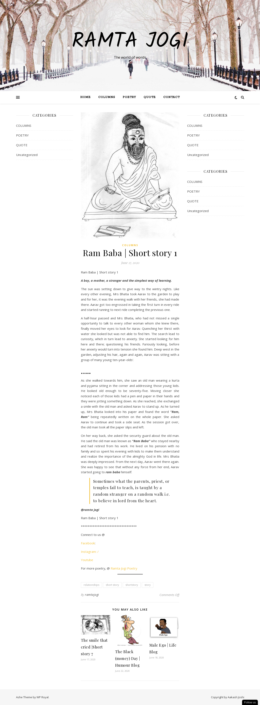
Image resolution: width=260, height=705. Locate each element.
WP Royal (43, 697)
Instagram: (89, 551)
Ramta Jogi (130, 41)
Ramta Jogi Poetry (123, 568)
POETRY (22, 135)
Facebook (88, 543)
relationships (91, 585)
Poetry (129, 97)
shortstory (131, 585)
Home (85, 97)
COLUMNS (23, 125)
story (147, 585)
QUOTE (150, 97)
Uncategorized (27, 155)
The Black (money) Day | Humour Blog (127, 658)
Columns (106, 97)
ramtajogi (92, 595)
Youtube (87, 560)
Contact (171, 97)
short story (112, 585)
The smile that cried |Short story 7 (94, 647)
